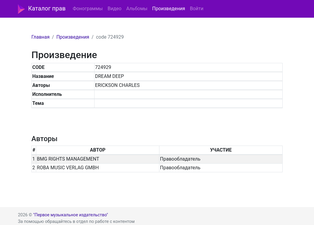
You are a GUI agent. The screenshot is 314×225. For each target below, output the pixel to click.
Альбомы (136, 8)
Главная (40, 37)
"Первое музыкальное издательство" (70, 215)
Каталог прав (41, 9)
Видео (114, 8)
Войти (196, 8)
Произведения (168, 8)
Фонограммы (88, 8)
